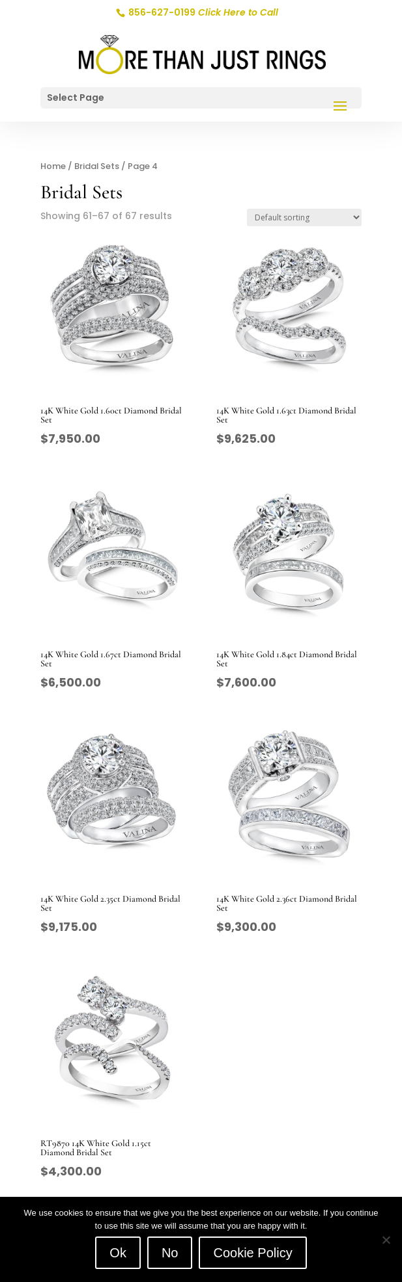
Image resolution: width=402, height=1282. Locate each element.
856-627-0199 (202, 12)
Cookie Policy (252, 1253)
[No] (385, 1239)
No (170, 1253)
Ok (117, 1253)
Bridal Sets (96, 166)
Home (53, 166)
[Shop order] (304, 217)
